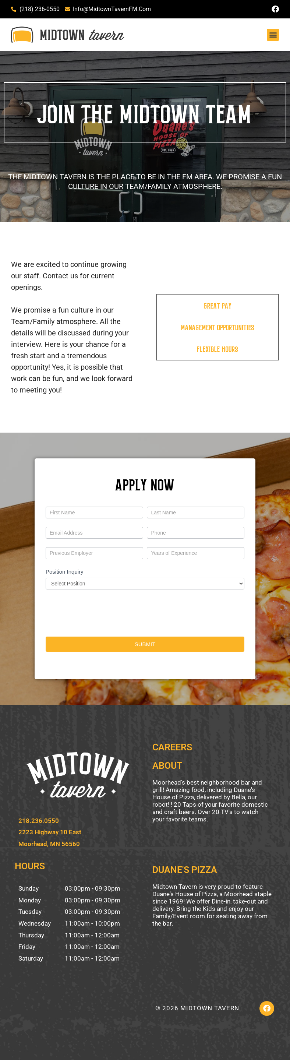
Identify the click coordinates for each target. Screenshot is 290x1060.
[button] (273, 35)
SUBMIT (145, 644)
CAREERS (172, 747)
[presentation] (102, 611)
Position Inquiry (65, 571)
